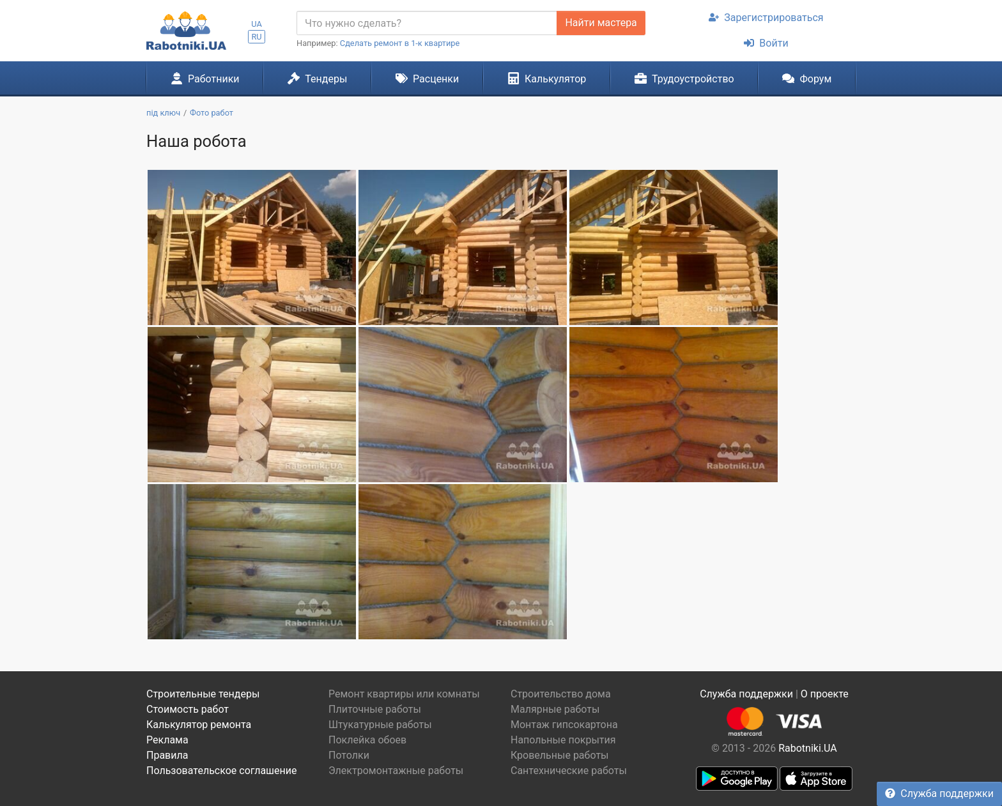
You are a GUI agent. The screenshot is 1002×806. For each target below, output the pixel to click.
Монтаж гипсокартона (564, 725)
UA (256, 24)
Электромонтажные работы (395, 770)
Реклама (167, 740)
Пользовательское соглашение (221, 770)
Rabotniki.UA (807, 748)
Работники (205, 78)
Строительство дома (561, 694)
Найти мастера (600, 23)
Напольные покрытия (563, 740)
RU (256, 37)
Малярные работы (555, 709)
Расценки (427, 78)
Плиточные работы (374, 709)
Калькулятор (547, 78)
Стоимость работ (187, 709)
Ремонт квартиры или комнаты (404, 694)
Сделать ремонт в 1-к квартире (400, 43)
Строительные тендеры (202, 694)
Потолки (348, 755)
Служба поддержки (939, 793)
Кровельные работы (560, 755)
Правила (167, 755)
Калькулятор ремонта (198, 725)
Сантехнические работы (569, 770)
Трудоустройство (684, 78)
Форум (806, 78)
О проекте (825, 694)
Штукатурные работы (380, 725)
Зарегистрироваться (766, 17)
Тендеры (317, 78)
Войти (766, 43)
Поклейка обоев (367, 740)
